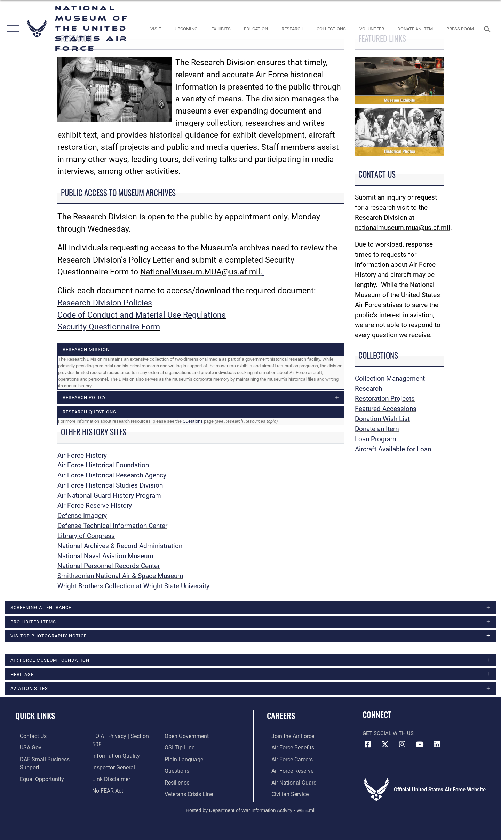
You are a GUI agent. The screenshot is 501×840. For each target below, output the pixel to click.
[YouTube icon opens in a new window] (419, 746)
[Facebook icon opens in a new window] (368, 746)
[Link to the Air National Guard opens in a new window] (288, 783)
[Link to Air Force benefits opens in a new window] (287, 749)
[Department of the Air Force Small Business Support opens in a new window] (48, 760)
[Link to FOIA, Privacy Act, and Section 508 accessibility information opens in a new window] (47, 783)
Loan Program (375, 439)
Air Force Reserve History (94, 506)
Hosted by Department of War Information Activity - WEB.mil (250, 811)
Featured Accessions (385, 409)
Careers (281, 718)
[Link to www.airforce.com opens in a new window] (287, 737)
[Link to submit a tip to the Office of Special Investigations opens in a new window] (180, 737)
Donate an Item (377, 429)
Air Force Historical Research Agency (111, 476)
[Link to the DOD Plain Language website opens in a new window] (183, 749)
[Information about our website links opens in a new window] (109, 760)
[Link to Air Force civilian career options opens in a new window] (284, 795)
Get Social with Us (388, 735)
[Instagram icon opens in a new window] (402, 746)
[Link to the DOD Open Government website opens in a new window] (111, 783)
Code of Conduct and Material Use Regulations (141, 315)
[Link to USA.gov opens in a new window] (25, 749)
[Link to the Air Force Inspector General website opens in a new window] (111, 749)
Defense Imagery (82, 516)
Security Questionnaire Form (108, 327)
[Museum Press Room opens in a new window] (460, 28)
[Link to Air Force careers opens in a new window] (287, 760)
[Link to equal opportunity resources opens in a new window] (36, 772)
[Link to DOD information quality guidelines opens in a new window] (113, 737)
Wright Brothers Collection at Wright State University (133, 587)
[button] (11, 28)
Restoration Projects (385, 399)
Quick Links (35, 718)
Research (368, 388)
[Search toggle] (488, 28)
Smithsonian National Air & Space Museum (120, 577)
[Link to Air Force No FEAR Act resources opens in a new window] (106, 772)
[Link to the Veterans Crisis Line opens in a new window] (189, 783)
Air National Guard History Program (109, 496)
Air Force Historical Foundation (103, 466)
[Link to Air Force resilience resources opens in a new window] (178, 772)
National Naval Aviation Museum (105, 556)
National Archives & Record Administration (119, 546)
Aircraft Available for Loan (393, 449)
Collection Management (390, 378)
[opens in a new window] (155, 28)
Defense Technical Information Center (112, 526)
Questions (193, 422)
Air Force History (82, 456)
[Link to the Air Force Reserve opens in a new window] (287, 772)
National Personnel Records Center (108, 566)
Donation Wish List (382, 419)
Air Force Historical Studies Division (110, 486)
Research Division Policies (104, 303)
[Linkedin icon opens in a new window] (436, 746)
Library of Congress (86, 536)
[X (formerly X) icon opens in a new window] (385, 746)
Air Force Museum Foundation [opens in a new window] (49, 661)
